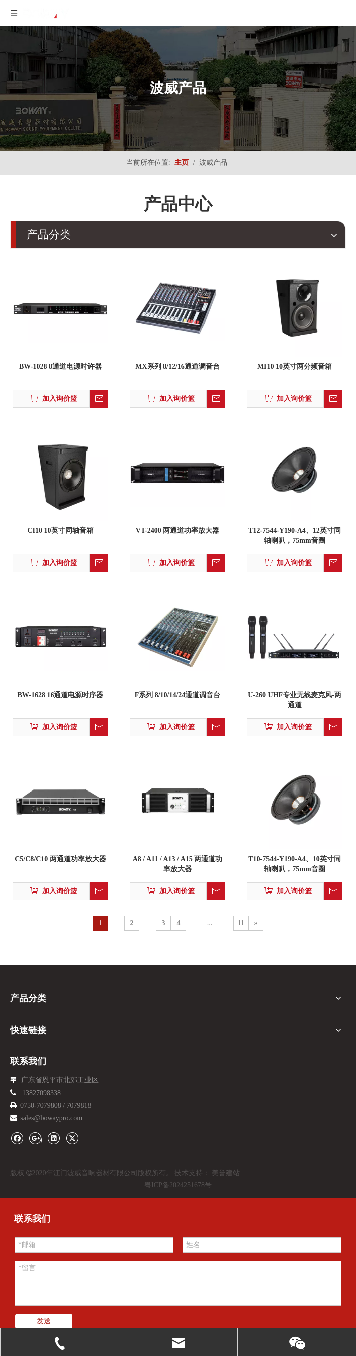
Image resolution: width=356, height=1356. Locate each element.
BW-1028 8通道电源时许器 (60, 366)
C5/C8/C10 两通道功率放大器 (60, 859)
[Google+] (35, 1137)
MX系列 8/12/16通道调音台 (177, 366)
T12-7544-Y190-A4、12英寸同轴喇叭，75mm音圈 (294, 535)
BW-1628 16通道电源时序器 (61, 695)
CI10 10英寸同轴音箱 (60, 530)
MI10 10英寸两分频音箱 (294, 366)
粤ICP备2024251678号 (178, 1185)
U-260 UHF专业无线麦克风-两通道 (294, 700)
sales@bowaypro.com (51, 1118)
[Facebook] (17, 1137)
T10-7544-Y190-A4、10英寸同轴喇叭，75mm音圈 (294, 864)
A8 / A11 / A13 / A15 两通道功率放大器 (178, 864)
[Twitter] (72, 1137)
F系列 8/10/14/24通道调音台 (178, 695)
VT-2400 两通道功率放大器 (177, 530)
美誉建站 (226, 1173)
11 (240, 923)
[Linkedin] (53, 1137)
